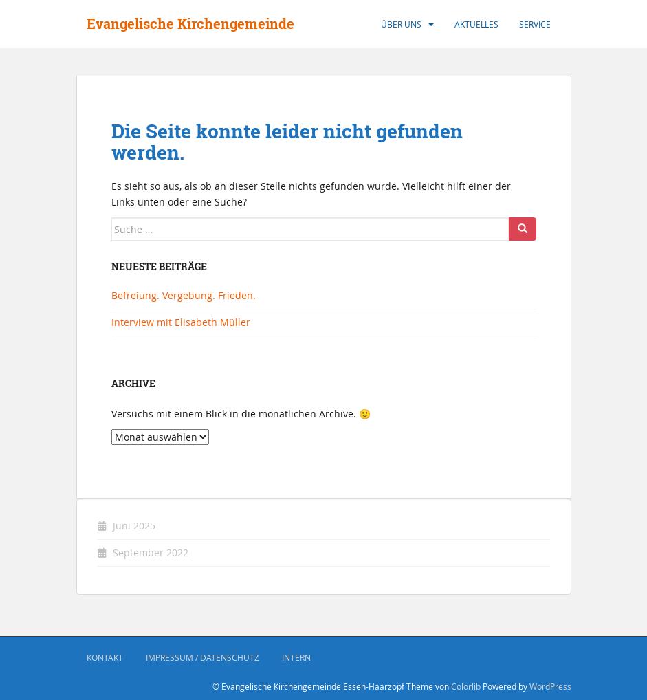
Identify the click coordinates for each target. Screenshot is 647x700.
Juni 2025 (134, 525)
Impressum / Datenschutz (202, 657)
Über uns (401, 24)
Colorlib (466, 686)
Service (535, 24)
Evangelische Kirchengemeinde (190, 23)
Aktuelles (476, 24)
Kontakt (105, 657)
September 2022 (150, 552)
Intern (296, 657)
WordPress (550, 686)
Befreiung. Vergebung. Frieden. (183, 295)
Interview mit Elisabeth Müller (180, 322)
